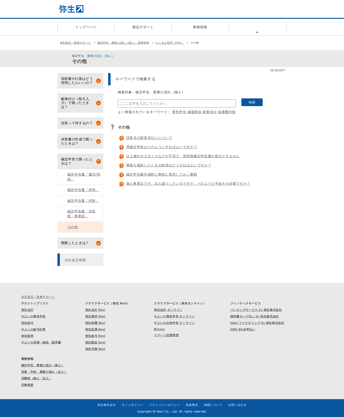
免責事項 (192, 405)
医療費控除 (227, 112)
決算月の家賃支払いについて (149, 138)
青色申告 (179, 112)
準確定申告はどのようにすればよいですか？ (161, 147)
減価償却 (194, 112)
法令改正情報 (75, 260)
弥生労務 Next (95, 349)
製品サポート (143, 27)
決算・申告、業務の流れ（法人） (44, 372)
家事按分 (210, 112)
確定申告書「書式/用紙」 (83, 176)
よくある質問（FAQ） (257, 27)
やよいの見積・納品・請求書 (41, 342)
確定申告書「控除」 (83, 201)
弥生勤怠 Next (95, 342)
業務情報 (200, 27)
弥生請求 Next (95, 316)
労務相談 (27, 385)
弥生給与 (27, 323)
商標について (213, 405)
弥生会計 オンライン (168, 310)
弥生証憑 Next (95, 329)
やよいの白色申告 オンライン (174, 323)
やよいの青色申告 (33, 316)
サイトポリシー (132, 405)
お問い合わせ (237, 405)
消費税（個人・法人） (36, 378)
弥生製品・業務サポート (75, 42)
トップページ (86, 27)
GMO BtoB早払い (242, 329)
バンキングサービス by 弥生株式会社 (256, 310)
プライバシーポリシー (164, 405)
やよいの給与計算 (33, 329)
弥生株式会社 (106, 405)
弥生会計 (27, 310)
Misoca (159, 329)
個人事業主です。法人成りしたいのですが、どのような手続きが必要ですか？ (188, 183)
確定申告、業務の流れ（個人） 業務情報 (123, 42)
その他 (72, 227)
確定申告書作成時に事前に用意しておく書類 (161, 174)
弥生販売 (27, 336)
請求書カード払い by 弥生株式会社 (254, 316)
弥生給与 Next (95, 336)
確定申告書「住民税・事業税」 (81, 213)
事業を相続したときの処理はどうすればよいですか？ (168, 165)
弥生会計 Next (95, 310)
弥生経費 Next (95, 323)
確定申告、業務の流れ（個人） (42, 365)
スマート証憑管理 (166, 335)
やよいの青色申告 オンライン (174, 316)
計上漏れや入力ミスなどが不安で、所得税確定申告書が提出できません (183, 156)
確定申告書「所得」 (83, 190)
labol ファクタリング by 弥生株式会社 (257, 323)
